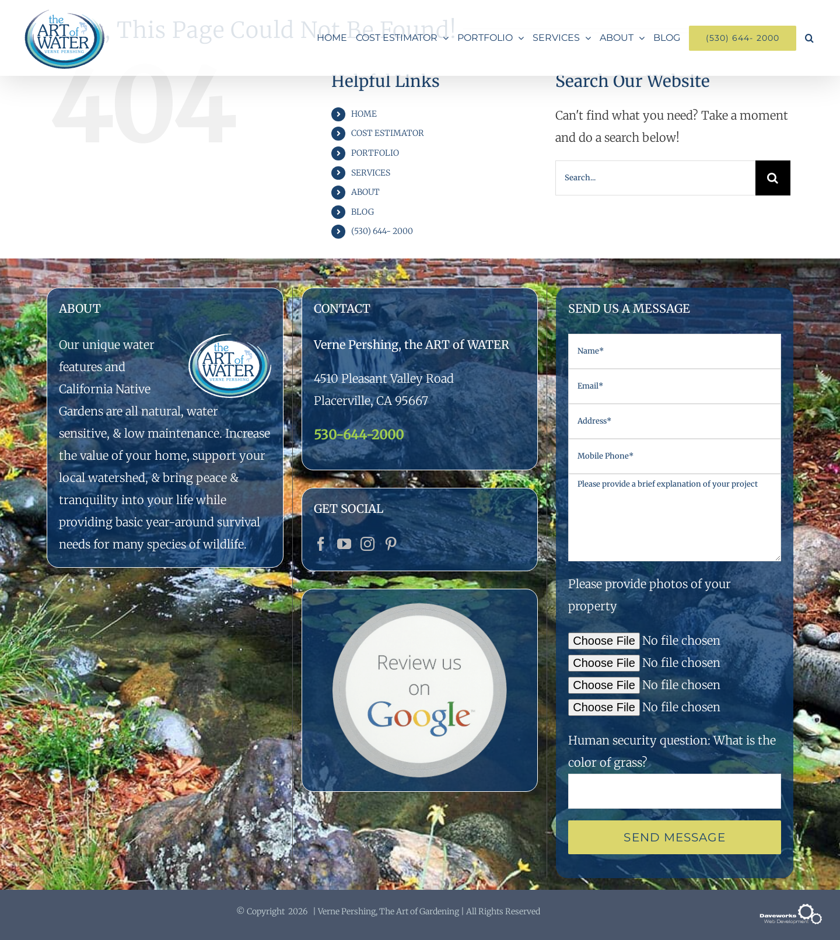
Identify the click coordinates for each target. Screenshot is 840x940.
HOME (364, 114)
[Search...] (655, 177)
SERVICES (370, 172)
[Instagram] (367, 544)
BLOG (362, 212)
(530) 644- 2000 (382, 231)
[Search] (772, 177)
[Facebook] (321, 544)
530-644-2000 (359, 435)
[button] (809, 38)
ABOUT (365, 192)
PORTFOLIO (375, 153)
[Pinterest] (391, 544)
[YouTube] (344, 544)
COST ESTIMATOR (387, 133)
